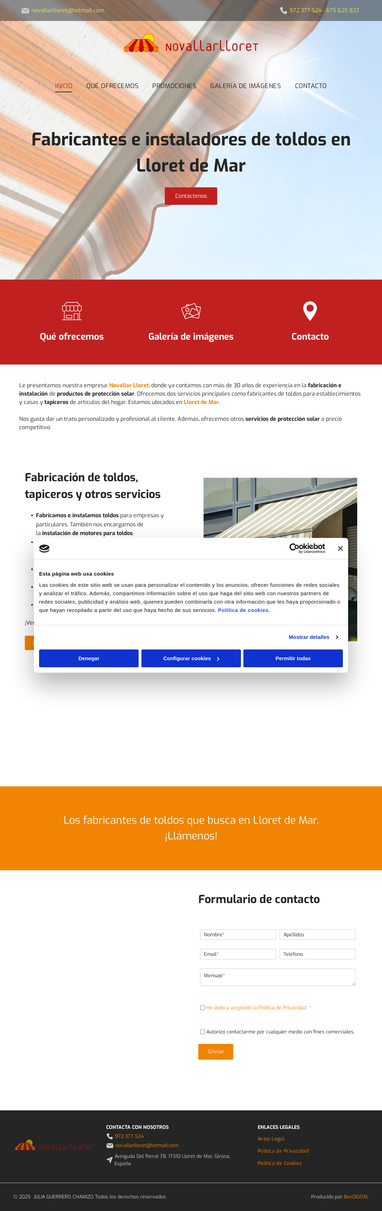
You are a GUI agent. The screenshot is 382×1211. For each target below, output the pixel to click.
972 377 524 (305, 10)
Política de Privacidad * (284, 1007)
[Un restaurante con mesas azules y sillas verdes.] (144, 728)
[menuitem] (63, 86)
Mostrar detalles (309, 637)
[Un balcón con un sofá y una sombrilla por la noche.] (49, 728)
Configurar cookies (191, 658)
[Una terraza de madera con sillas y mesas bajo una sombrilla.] (332, 728)
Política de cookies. (244, 610)
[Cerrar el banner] (340, 548)
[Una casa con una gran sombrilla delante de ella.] (238, 728)
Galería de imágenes (191, 337)
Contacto (310, 337)
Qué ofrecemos (72, 337)
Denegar (88, 658)
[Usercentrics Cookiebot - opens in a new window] (294, 548)
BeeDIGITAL (356, 1197)
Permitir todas (293, 658)
